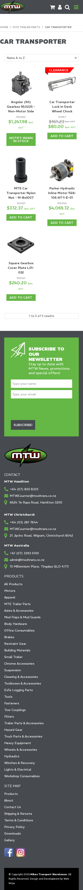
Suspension (12, 670)
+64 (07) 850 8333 (24, 489)
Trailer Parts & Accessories (24, 723)
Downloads (12, 833)
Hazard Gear (13, 730)
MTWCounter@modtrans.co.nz (33, 496)
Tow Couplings (15, 710)
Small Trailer (13, 657)
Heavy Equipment (17, 743)
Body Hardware (15, 624)
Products (11, 794)
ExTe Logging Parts (18, 690)
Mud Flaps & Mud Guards (22, 617)
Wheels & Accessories (20, 750)
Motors (9, 591)
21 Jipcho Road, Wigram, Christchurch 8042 (41, 535)
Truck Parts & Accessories (23, 736)
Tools (8, 697)
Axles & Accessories (18, 611)
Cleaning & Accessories (21, 677)
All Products (13, 584)
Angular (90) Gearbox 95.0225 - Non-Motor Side (21, 106)
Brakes (9, 637)
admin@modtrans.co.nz (27, 560)
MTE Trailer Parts (26, 27)
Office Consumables (19, 630)
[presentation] (44, 409)
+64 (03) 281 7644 (24, 522)
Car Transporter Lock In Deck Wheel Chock (62, 106)
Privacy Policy (14, 827)
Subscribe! (23, 425)
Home (4, 27)
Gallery (9, 840)
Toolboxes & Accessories (22, 683)
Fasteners (11, 703)
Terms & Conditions (18, 820)
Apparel (9, 597)
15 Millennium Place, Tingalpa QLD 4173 (39, 566)
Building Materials (17, 650)
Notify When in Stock (21, 139)
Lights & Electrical (17, 769)
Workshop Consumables (22, 776)
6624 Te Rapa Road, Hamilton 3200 (36, 502)
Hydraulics (11, 756)
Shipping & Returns (18, 814)
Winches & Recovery (19, 763)
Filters (9, 716)
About (8, 800)
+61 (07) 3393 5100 (24, 553)
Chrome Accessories (19, 664)
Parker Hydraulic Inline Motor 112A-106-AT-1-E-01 (62, 193)
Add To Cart (62, 136)
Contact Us (12, 807)
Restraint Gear (15, 644)
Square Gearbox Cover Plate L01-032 (21, 267)
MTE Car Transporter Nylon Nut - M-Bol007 (21, 193)
